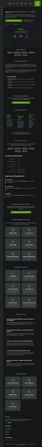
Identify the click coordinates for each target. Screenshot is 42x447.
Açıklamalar (31, 3)
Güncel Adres (7, 434)
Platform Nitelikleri (8, 428)
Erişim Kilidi (26, 3)
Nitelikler (13, 3)
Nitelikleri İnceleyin (27, 20)
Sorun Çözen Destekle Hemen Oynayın (13, 20)
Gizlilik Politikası (30, 444)
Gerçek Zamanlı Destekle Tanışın (37, 3)
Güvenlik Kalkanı (31, 52)
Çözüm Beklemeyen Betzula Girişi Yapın (21, 102)
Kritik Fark (18, 3)
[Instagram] (7, 422)
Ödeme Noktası (21, 3)
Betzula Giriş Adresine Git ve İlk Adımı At (21, 133)
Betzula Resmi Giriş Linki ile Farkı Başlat (21, 212)
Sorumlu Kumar (22, 445)
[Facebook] (8, 422)
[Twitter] (5, 422)
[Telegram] (10, 422)
